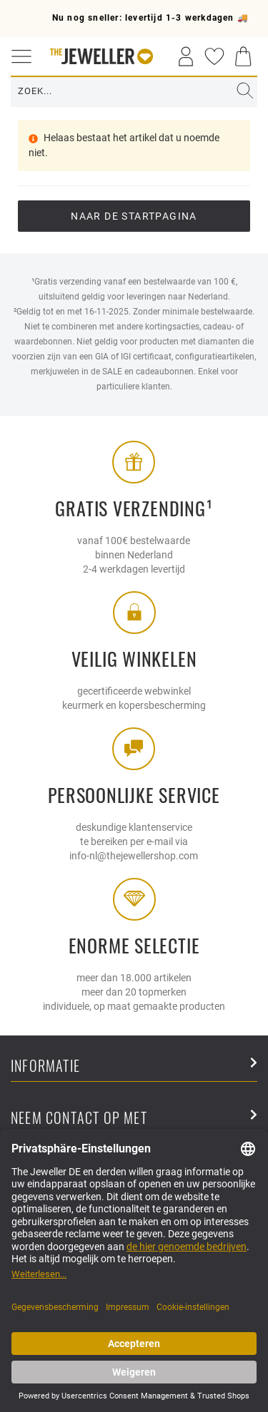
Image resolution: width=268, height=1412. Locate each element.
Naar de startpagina (134, 216)
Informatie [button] (134, 1066)
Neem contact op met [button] (134, 1118)
